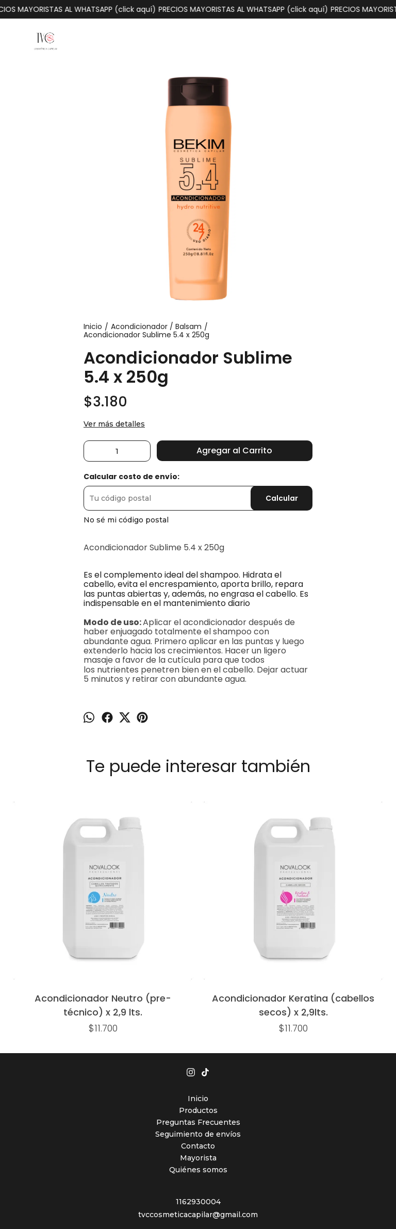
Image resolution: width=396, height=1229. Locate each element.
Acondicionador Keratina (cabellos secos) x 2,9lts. (122, 890)
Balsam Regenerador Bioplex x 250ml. (198, 820)
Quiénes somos (198, 1055)
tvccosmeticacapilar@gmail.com (198, 1100)
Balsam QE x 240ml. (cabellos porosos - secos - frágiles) (350, 820)
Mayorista (198, 1043)
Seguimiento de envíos (198, 1020)
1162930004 (198, 1087)
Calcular (282, 498)
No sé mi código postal (126, 520)
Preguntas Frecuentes (198, 1008)
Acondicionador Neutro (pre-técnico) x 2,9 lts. (45, 890)
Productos (198, 996)
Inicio (198, 984)
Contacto (198, 1032)
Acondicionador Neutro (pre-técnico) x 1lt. (274, 820)
